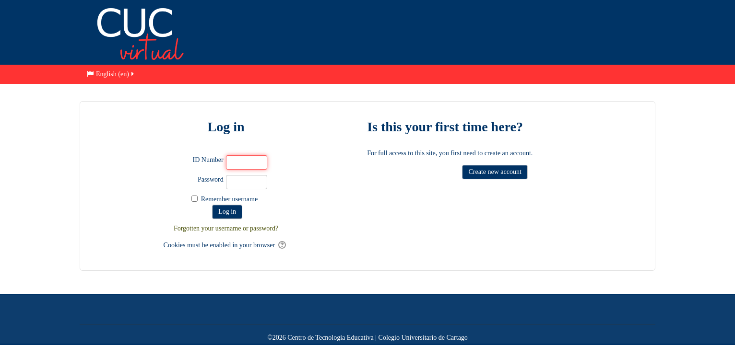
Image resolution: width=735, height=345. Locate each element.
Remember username (229, 199)
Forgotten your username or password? (226, 228)
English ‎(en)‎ (111, 74)
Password (211, 179)
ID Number (208, 159)
